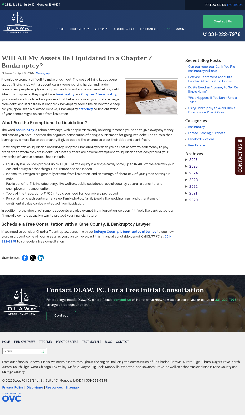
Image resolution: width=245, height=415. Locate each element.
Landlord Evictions (201, 139)
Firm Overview (80, 29)
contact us (122, 300)
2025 (191, 166)
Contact (182, 29)
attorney (85, 109)
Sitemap (72, 387)
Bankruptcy (43, 73)
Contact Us (223, 21)
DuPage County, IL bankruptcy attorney (125, 231)
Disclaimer (35, 387)
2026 (191, 160)
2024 (191, 173)
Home (61, 29)
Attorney (101, 29)
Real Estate (196, 145)
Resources (54, 387)
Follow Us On (224, 5)
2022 (191, 187)
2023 (191, 180)
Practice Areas (124, 29)
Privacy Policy (13, 387)
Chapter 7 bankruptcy (98, 94)
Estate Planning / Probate (206, 133)
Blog (167, 29)
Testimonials (149, 29)
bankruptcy (65, 94)
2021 (191, 193)
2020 (191, 200)
